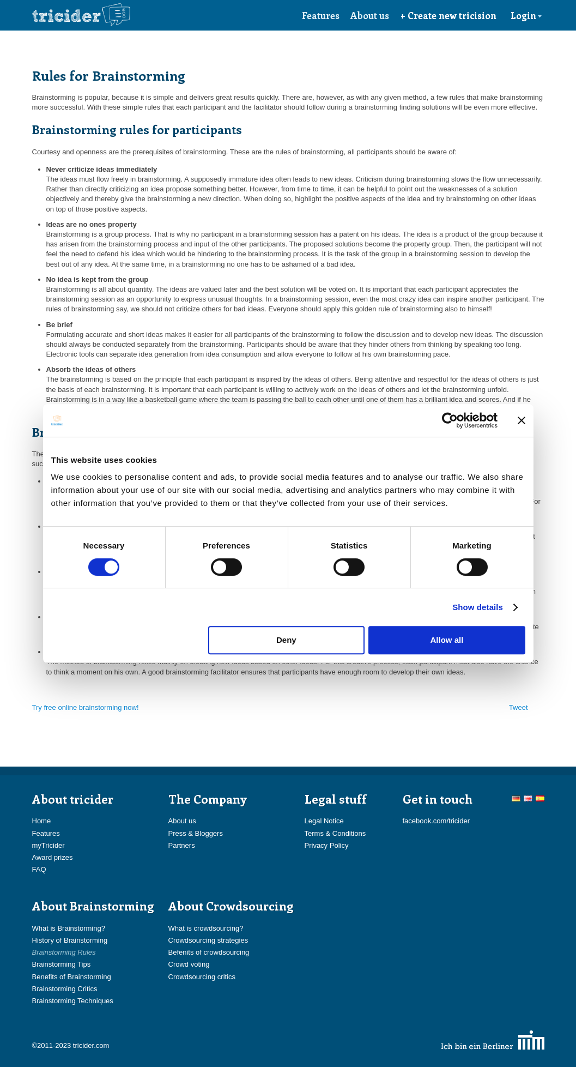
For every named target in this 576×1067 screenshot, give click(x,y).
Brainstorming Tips (61, 964)
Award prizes (52, 857)
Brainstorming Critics (65, 989)
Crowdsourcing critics (202, 977)
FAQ (39, 869)
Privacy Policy (327, 845)
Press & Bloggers (195, 833)
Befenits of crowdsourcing (209, 952)
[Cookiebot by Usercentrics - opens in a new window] (450, 420)
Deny (286, 639)
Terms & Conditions (335, 833)
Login (526, 15)
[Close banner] (521, 420)
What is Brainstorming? (68, 928)
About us (369, 15)
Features (320, 15)
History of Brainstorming (70, 940)
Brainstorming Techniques (72, 1001)
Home (41, 821)
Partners (181, 845)
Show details (477, 607)
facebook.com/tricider (436, 821)
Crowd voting (189, 964)
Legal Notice (324, 821)
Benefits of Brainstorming (71, 977)
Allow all (447, 639)
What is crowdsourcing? (206, 928)
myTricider (48, 845)
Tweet (518, 707)
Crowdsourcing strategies (208, 940)
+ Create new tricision (448, 15)
